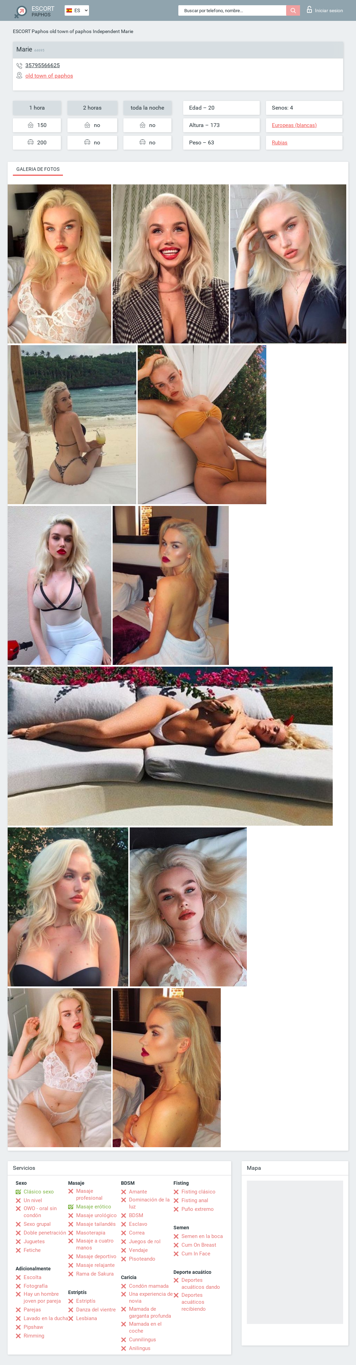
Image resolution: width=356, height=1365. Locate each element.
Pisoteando (142, 1259)
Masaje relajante (95, 1265)
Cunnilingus (142, 1339)
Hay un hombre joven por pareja (42, 1297)
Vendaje (138, 1250)
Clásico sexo (39, 1192)
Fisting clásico (198, 1192)
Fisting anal (194, 1200)
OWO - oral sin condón (40, 1212)
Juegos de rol (145, 1241)
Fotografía (36, 1286)
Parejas (32, 1310)
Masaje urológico (96, 1215)
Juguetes (34, 1241)
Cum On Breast (198, 1245)
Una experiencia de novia (151, 1297)
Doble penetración (45, 1233)
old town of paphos (70, 31)
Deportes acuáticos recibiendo (193, 1302)
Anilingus (140, 1348)
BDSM (136, 1215)
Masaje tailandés (96, 1224)
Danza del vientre (96, 1310)
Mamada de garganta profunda (150, 1312)
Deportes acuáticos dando (200, 1283)
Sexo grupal (37, 1224)
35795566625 (42, 65)
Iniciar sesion (325, 9)
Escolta (32, 1277)
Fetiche (32, 1250)
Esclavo (138, 1224)
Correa (137, 1233)
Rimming (34, 1336)
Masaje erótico (93, 1207)
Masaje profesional (89, 1194)
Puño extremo (197, 1209)
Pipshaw (33, 1327)
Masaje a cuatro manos (95, 1244)
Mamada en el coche (145, 1327)
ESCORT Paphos (30, 31)
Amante (138, 1192)
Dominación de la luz (149, 1203)
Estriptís (86, 1301)
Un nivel (33, 1200)
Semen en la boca (202, 1236)
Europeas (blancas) (294, 125)
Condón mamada (149, 1286)
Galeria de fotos (37, 169)
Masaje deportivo (96, 1256)
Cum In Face (195, 1254)
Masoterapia (90, 1233)
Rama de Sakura (95, 1274)
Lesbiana (86, 1318)
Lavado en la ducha (46, 1318)
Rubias (280, 143)
